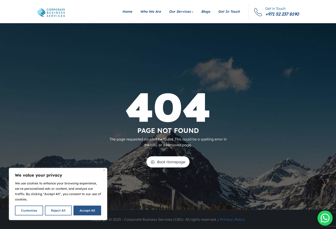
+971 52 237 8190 (282, 14)
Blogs (205, 11)
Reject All (58, 210)
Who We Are (150, 11)
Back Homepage (168, 162)
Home (127, 11)
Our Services (181, 11)
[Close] (104, 170)
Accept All (87, 210)
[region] (58, 194)
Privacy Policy (232, 219)
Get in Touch (229, 11)
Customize (29, 210)
